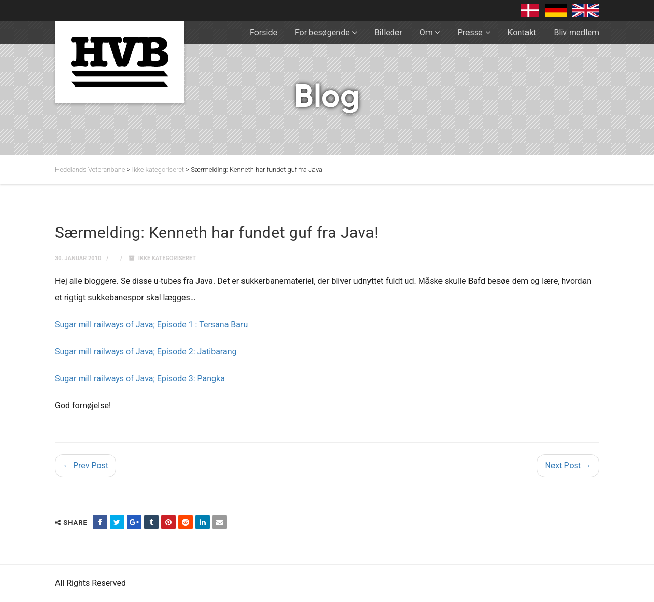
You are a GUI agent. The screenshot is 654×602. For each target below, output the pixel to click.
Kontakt (522, 32)
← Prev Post (85, 465)
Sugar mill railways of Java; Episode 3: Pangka (140, 378)
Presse (470, 32)
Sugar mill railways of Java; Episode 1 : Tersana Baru (151, 324)
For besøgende (322, 32)
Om (426, 32)
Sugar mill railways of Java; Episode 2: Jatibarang (145, 351)
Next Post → (568, 465)
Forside (263, 32)
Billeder (388, 32)
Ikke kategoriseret (167, 258)
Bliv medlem (576, 32)
